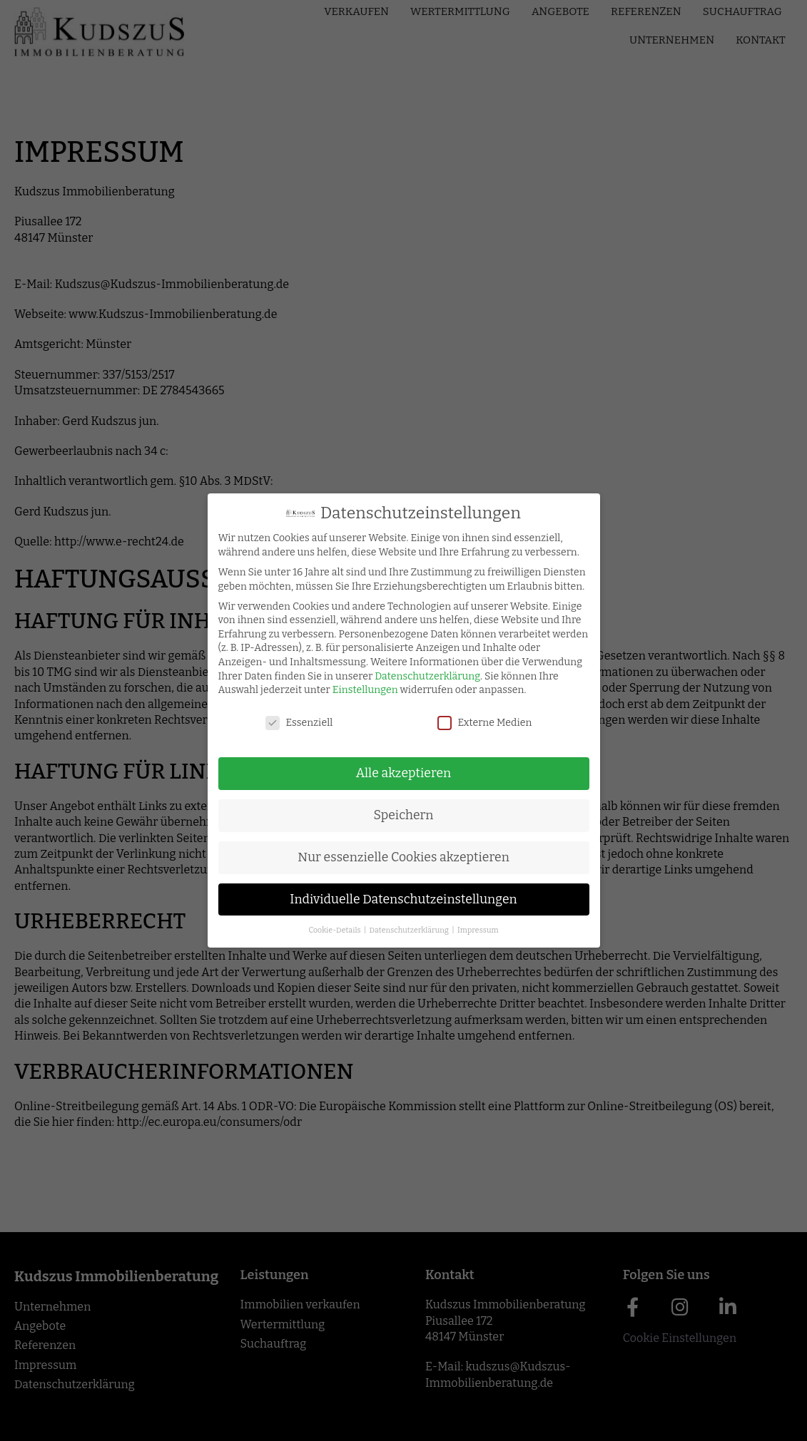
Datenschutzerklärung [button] (401, 930)
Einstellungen (357, 690)
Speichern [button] (395, 815)
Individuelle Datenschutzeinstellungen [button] (395, 899)
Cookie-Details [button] (327, 930)
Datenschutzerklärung (419, 676)
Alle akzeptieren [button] (396, 773)
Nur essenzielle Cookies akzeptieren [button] (396, 857)
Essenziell (291, 722)
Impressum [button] (470, 930)
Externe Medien (477, 722)
